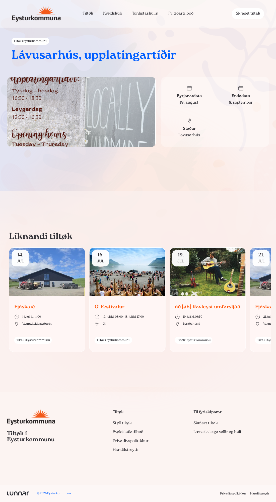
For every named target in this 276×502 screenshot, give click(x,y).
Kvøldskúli (112, 14)
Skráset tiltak (248, 14)
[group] (47, 299)
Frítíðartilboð (180, 14)
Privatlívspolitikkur (131, 441)
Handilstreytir (126, 450)
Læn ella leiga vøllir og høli (217, 432)
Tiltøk (88, 14)
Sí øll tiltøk (122, 423)
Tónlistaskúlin (145, 14)
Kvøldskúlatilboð (128, 432)
